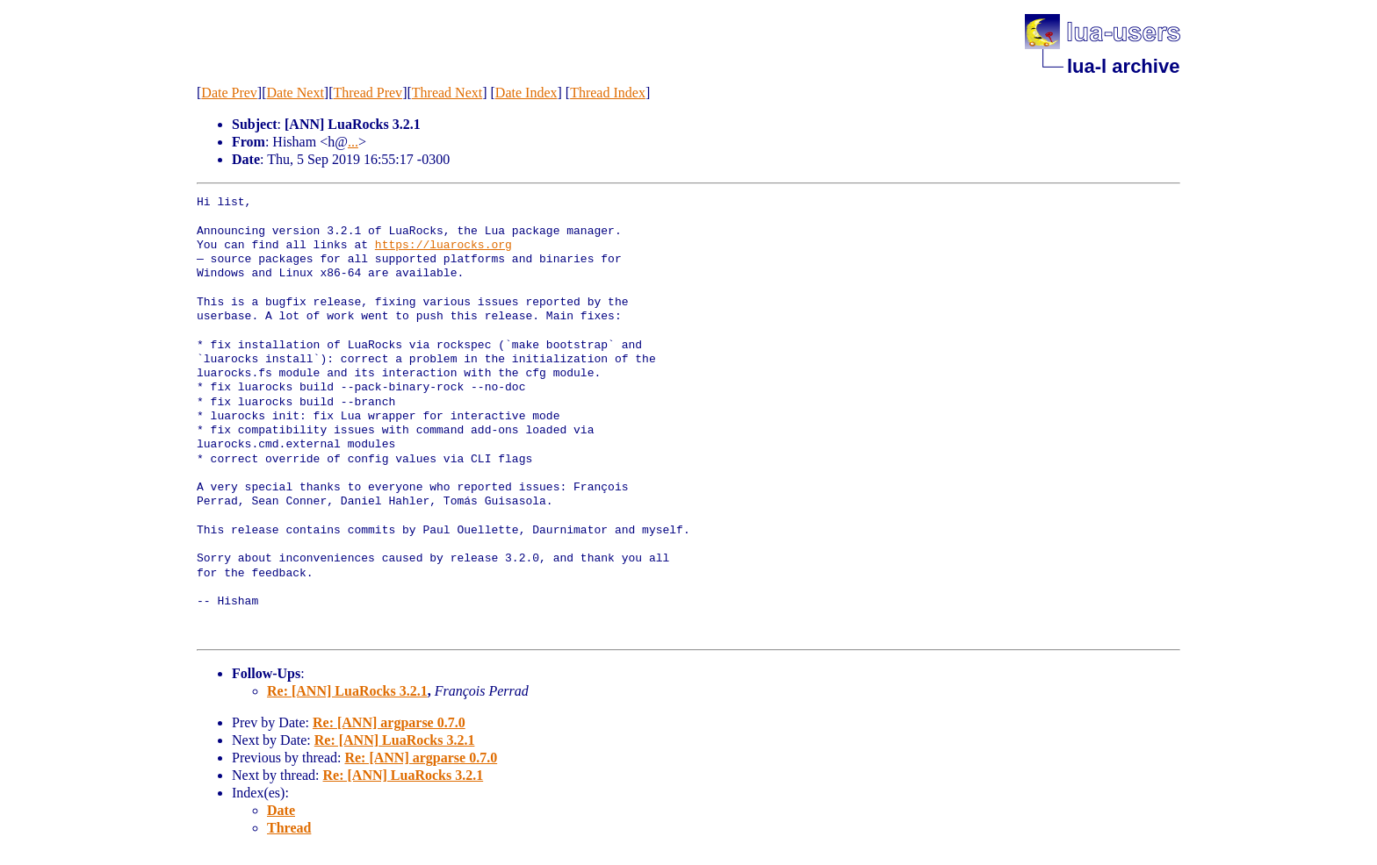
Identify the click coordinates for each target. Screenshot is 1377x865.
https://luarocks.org (443, 246)
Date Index (526, 92)
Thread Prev (367, 92)
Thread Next (447, 92)
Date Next (295, 92)
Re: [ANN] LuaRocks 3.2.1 (347, 690)
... (353, 141)
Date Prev (229, 92)
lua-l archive (1123, 66)
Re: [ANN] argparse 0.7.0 (389, 722)
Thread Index (607, 92)
